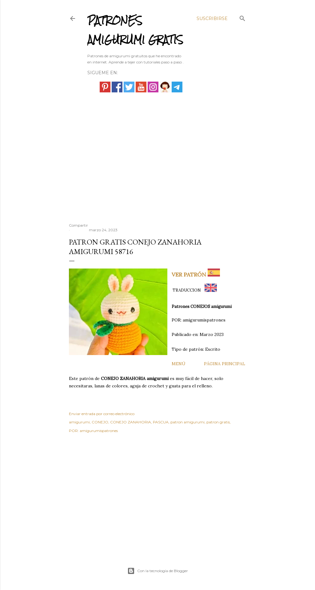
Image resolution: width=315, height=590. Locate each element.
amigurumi (79, 422)
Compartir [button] (78, 225)
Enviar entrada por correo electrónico (101, 413)
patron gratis (218, 422)
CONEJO (100, 422)
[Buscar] (242, 17)
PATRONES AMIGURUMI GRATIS (135, 30)
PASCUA (161, 422)
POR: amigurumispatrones (93, 430)
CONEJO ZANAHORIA (130, 422)
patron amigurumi (187, 422)
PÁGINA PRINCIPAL (224, 363)
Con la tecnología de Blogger (157, 571)
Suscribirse (212, 18)
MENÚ (178, 363)
